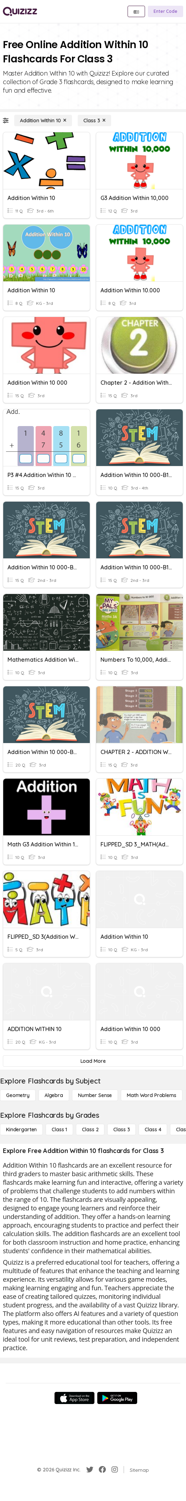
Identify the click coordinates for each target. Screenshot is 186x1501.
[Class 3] (94, 120)
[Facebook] (102, 1469)
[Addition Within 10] (43, 120)
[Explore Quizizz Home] (20, 11)
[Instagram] (115, 1469)
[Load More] (93, 1061)
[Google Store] (117, 1398)
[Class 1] (59, 1129)
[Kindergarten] (21, 1129)
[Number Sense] (95, 1095)
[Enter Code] (165, 11)
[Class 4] (153, 1129)
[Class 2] (90, 1129)
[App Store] (74, 1398)
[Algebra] (53, 1095)
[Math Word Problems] (151, 1095)
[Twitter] (89, 1469)
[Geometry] (18, 1095)
